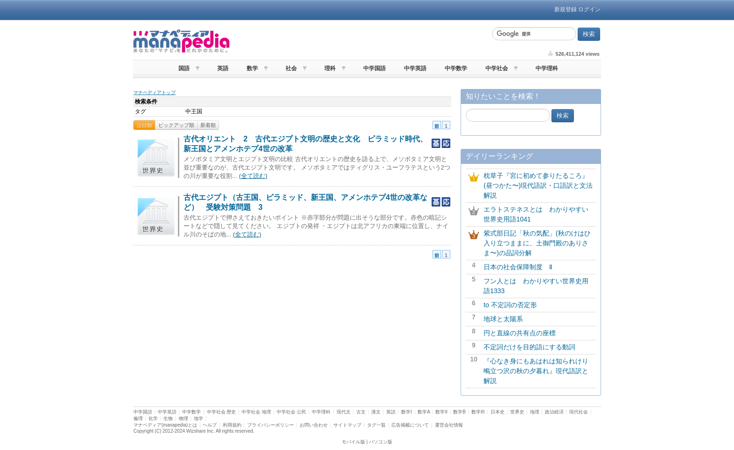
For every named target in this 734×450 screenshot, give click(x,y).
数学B (459, 411)
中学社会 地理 (256, 411)
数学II (441, 411)
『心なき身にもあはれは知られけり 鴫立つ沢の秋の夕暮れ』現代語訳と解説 (539, 370)
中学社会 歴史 (221, 411)
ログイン (589, 9)
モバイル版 (353, 441)
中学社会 (496, 68)
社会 (291, 68)
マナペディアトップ (154, 92)
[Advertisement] (359, 41)
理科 (330, 68)
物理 (183, 418)
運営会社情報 (449, 425)
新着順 (208, 125)
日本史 (498, 411)
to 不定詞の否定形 (510, 305)
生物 (168, 418)
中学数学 (456, 68)
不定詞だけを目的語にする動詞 (529, 347)
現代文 (344, 411)
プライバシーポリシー (270, 425)
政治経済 (554, 411)
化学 (153, 418)
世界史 (517, 411)
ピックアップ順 (176, 125)
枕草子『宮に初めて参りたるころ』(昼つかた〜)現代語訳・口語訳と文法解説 (538, 185)
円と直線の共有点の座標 (520, 333)
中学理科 (547, 68)
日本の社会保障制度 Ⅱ (518, 267)
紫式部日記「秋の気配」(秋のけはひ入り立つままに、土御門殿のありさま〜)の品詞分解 (537, 243)
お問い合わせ (314, 425)
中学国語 (374, 68)
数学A (424, 411)
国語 (184, 68)
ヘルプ (210, 425)
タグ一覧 (376, 425)
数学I (406, 411)
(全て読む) (253, 175)
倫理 (138, 418)
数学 (252, 68)
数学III (477, 411)
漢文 (376, 411)
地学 (198, 418)
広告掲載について (410, 425)
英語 (222, 68)
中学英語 (415, 68)
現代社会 (578, 411)
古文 (361, 411)
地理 (534, 411)
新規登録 (565, 9)
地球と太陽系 (503, 319)
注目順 (144, 125)
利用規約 (232, 425)
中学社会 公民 (291, 411)
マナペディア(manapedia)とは (165, 425)
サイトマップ (347, 425)
